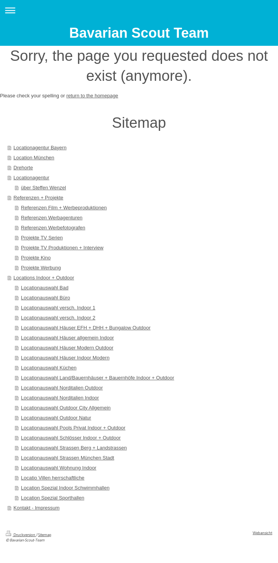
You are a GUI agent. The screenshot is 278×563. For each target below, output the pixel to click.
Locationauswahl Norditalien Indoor (60, 398)
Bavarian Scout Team (138, 33)
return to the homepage (92, 96)
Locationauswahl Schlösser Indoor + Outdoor (71, 438)
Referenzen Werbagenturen (52, 218)
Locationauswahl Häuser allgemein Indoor (67, 338)
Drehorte (23, 167)
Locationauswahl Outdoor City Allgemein (66, 408)
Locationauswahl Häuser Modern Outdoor (67, 348)
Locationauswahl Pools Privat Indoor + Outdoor (73, 428)
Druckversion (21, 535)
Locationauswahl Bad (45, 288)
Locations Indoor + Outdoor (43, 278)
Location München (33, 157)
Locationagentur (31, 177)
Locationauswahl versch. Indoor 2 (58, 318)
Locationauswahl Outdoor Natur (56, 418)
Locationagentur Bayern (39, 147)
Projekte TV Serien (42, 238)
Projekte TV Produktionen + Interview (62, 248)
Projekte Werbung (41, 268)
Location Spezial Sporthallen (52, 498)
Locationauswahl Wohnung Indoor (58, 468)
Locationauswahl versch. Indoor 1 (58, 308)
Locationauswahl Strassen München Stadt (67, 458)
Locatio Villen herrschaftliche (52, 478)
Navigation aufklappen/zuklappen (139, 10)
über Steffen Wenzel (43, 187)
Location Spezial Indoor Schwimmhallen (65, 488)
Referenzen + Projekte (38, 197)
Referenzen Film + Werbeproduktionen (64, 207)
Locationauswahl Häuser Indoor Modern (65, 358)
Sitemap (44, 535)
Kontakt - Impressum (36, 508)
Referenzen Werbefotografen (53, 228)
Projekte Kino (36, 258)
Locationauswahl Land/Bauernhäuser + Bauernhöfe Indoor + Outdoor (97, 378)
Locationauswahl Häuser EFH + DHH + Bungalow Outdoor (86, 328)
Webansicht (262, 533)
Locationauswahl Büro (45, 298)
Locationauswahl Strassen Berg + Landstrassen (74, 448)
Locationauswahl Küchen (49, 368)
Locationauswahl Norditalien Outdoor (62, 388)
